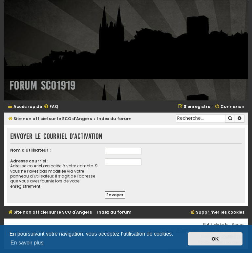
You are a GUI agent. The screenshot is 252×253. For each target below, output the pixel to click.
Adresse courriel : (29, 161)
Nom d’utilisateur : (30, 150)
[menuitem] (51, 106)
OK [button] (215, 239)
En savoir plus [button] (27, 242)
